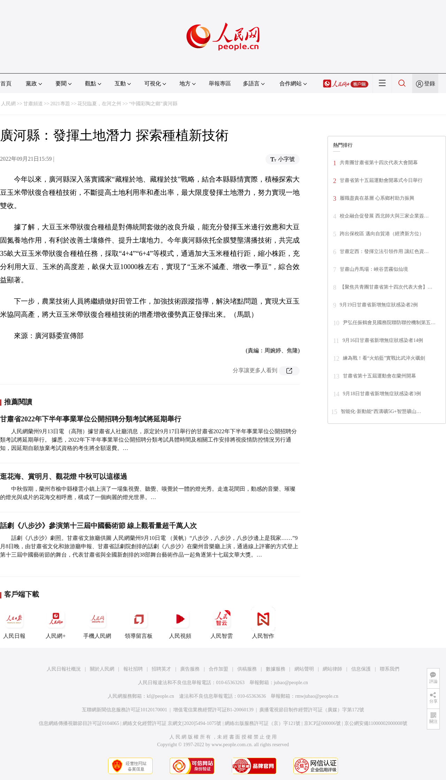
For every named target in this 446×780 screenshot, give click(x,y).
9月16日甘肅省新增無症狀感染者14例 (383, 340)
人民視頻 (180, 623)
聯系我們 (389, 669)
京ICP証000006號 (322, 723)
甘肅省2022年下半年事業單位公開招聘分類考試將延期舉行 (90, 419)
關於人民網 (102, 669)
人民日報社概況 (64, 669)
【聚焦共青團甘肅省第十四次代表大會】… (386, 287)
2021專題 (60, 103)
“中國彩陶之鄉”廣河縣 (153, 103)
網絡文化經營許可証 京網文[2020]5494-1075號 (172, 723)
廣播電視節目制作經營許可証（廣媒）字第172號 (311, 709)
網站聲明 (304, 669)
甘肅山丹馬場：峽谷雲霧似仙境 (374, 269)
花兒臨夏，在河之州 (99, 103)
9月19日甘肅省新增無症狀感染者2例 (379, 304)
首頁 (5, 83)
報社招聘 (133, 669)
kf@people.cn (160, 696)
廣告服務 (190, 669)
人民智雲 (221, 623)
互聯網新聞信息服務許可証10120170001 (124, 709)
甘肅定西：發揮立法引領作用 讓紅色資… (384, 251)
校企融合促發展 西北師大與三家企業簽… (384, 216)
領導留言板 (139, 623)
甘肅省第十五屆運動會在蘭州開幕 (379, 375)
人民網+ (56, 623)
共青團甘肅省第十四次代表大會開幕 (379, 162)
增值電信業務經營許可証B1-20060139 (213, 709)
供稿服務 (247, 669)
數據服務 (275, 669)
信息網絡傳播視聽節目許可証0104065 (79, 723)
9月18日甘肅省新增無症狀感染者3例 (382, 393)
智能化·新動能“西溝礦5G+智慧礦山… (381, 411)
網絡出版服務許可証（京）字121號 (262, 723)
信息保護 (361, 669)
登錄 (429, 83)
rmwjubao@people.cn (316, 696)
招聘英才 (161, 669)
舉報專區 (220, 83)
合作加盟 (218, 669)
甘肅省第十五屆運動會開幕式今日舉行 (381, 180)
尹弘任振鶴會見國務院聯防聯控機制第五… (389, 322)
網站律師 (332, 669)
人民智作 (263, 623)
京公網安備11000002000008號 (375, 723)
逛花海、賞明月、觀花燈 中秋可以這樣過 (63, 476)
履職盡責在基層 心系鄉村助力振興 (377, 198)
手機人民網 (97, 623)
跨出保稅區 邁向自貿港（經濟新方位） (382, 233)
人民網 (8, 103)
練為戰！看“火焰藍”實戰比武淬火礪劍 (384, 358)
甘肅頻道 (33, 103)
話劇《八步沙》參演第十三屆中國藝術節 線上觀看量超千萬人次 (98, 525)
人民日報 (14, 623)
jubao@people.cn (291, 682)
